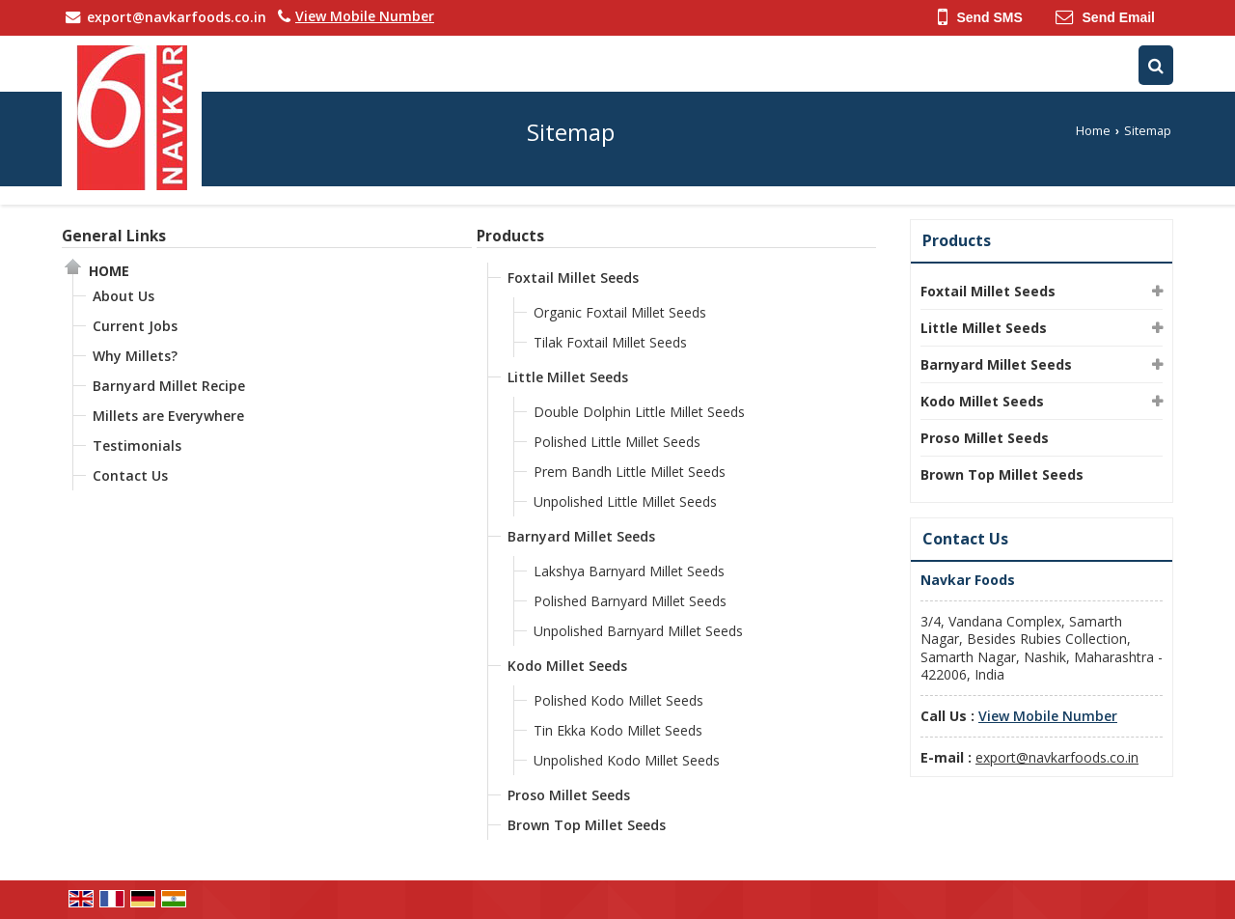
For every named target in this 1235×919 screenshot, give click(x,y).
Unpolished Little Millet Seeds (625, 501)
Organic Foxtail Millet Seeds (620, 312)
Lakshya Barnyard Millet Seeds (629, 571)
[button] (364, 16)
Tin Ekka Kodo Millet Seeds (618, 730)
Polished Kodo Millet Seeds (618, 700)
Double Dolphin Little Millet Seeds (639, 412)
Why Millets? (135, 356)
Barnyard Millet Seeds (581, 536)
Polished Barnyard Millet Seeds (630, 601)
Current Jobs (135, 326)
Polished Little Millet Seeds (617, 441)
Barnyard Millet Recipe (169, 385)
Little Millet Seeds (568, 377)
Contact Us (130, 475)
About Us (123, 296)
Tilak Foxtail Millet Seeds (610, 342)
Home (1093, 131)
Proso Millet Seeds (569, 795)
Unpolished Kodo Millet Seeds (627, 760)
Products (510, 236)
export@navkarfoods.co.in (176, 17)
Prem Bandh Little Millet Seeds (630, 471)
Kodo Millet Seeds (567, 665)
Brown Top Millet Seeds (587, 825)
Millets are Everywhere (168, 415)
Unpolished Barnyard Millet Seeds (638, 631)
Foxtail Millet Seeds (573, 277)
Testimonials (137, 445)
